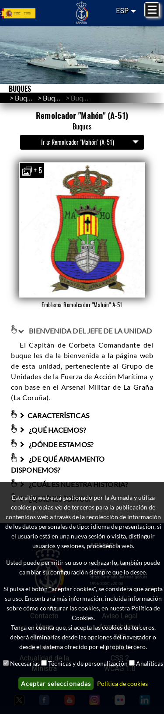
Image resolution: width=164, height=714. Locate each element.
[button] (82, 230)
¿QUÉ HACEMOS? (52, 430)
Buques (54, 97)
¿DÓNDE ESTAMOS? (55, 444)
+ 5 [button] (31, 170)
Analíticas (149, 663)
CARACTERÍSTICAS (53, 415)
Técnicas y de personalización (88, 663)
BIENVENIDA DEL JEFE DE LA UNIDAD (85, 331)
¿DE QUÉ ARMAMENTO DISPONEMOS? (58, 464)
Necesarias (25, 663)
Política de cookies (122, 683)
